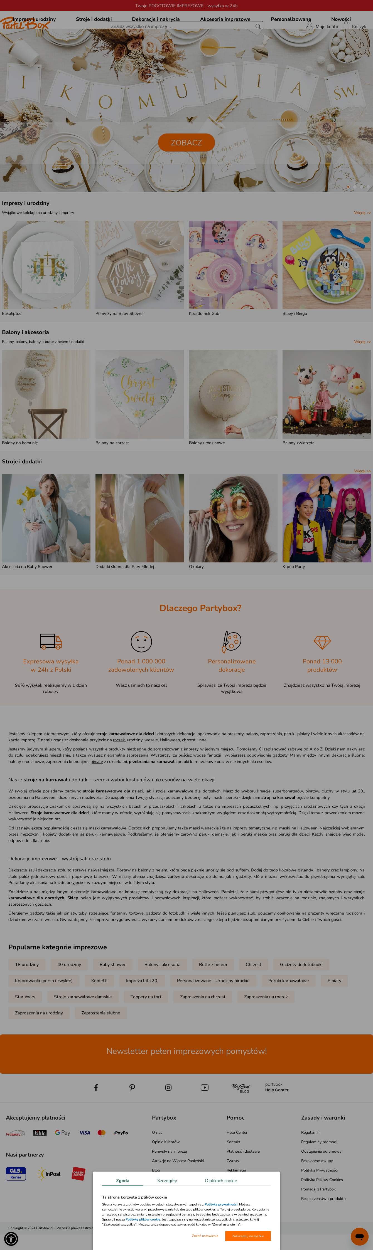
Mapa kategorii (164, 1214)
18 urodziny (27, 990)
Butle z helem (213, 990)
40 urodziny (69, 990)
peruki (204, 859)
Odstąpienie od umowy (321, 1176)
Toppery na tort (146, 1022)
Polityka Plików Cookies (322, 1205)
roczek (119, 765)
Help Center (237, 1157)
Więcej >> (362, 238)
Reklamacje (236, 1195)
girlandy (305, 895)
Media (157, 1205)
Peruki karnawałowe (288, 1006)
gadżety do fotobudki (166, 938)
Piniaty (334, 1006)
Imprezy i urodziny (26, 228)
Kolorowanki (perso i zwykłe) (44, 1006)
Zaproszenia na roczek (266, 1022)
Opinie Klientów (166, 1167)
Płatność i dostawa (243, 1176)
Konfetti (99, 1006)
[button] (348, 212)
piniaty (96, 787)
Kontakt (233, 1167)
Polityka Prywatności (319, 1195)
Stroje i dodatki (22, 487)
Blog (156, 1195)
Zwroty (233, 1186)
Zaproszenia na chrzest (202, 1022)
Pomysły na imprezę (169, 1176)
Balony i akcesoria (25, 357)
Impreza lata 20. (142, 1006)
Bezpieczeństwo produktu (323, 1224)
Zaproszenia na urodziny (39, 1038)
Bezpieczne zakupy (317, 1186)
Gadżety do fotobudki (301, 990)
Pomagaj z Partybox (318, 1214)
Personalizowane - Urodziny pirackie (213, 1006)
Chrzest (253, 990)
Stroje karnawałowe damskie (83, 1022)
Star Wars (25, 1022)
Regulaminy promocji (319, 1167)
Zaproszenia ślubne (101, 1038)
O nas (157, 1157)
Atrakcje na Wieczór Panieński (178, 1186)
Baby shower (113, 990)
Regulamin (310, 1157)
